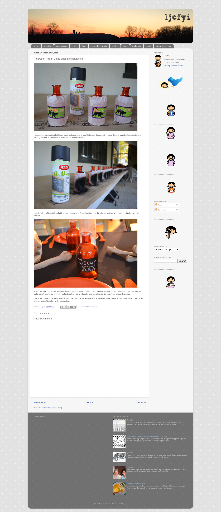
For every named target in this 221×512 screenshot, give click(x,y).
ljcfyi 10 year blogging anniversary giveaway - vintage (147, 436)
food (84, 46)
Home (90, 402)
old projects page (163, 46)
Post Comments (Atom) (53, 408)
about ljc (47, 46)
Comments (160, 210)
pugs (125, 46)
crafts (74, 46)
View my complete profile (173, 66)
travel (148, 46)
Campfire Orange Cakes (136, 483)
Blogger (124, 504)
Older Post (140, 402)
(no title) (130, 420)
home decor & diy (99, 46)
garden (115, 46)
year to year (61, 46)
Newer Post (40, 402)
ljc (168, 56)
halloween (93, 307)
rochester (136, 46)
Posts (158, 205)
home (36, 46)
